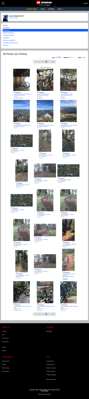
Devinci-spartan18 (9, 40)
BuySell (51, 9)
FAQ (3, 334)
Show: (66, 57)
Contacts (4, 331)
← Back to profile (13, 17)
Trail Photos (15, 151)
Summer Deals (32, 9)
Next (52, 62)
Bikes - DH (17, 308)
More (59, 9)
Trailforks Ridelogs (19, 126)
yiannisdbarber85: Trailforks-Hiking (22, 125)
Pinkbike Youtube (51, 371)
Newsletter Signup (51, 379)
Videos (7, 371)
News (43, 9)
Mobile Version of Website (44, 394)
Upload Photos (45, 67)
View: (53, 57)
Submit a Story (5, 361)
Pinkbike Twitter (50, 364)
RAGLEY (6, 45)
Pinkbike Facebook (51, 368)
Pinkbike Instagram (51, 374)
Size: (80, 57)
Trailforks (6, 38)
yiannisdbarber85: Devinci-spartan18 (22, 94)
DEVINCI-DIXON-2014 (10, 43)
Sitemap (4, 350)
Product (4, 364)
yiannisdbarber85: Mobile (43, 94)
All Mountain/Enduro (20, 95)
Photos (3, 371)
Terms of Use (5, 338)
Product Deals (5, 368)
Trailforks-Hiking (8, 35)
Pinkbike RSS (50, 361)
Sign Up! (4, 347)
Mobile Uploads (8, 33)
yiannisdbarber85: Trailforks (17, 150)
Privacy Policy (5, 341)
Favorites (6, 28)
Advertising (49, 331)
